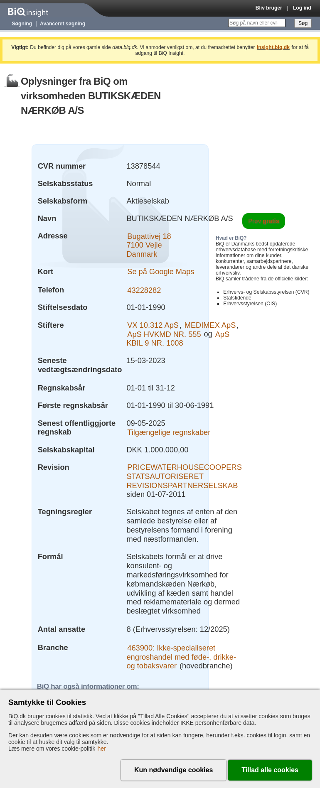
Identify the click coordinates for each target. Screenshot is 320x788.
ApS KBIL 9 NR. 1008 (177, 338)
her (102, 748)
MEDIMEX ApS (210, 325)
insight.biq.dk (273, 47)
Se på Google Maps (160, 271)
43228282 (144, 289)
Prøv (263, 221)
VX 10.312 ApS (153, 325)
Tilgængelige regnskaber (168, 431)
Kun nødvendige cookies (173, 769)
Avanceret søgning (62, 24)
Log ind (302, 8)
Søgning (22, 24)
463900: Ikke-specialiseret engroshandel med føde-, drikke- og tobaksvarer (181, 656)
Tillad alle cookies (269, 769)
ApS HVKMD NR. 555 (164, 333)
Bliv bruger (269, 8)
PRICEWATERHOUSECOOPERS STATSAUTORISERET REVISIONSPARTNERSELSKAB (183, 476)
